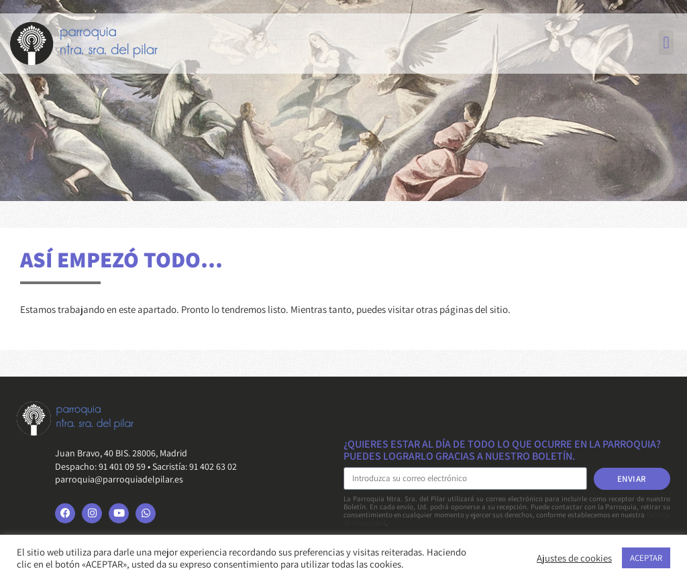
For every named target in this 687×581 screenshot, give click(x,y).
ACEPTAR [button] (646, 558)
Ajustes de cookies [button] (574, 558)
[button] (666, 43)
